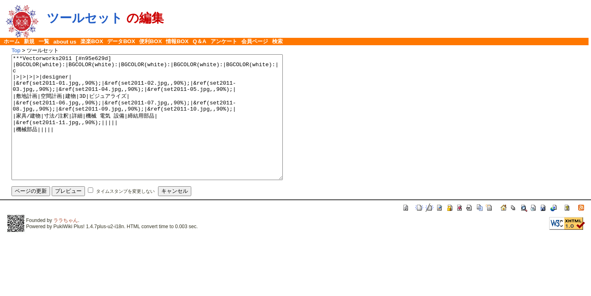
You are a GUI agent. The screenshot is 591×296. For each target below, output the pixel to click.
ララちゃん (65, 245)
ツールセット (85, 18)
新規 (29, 41)
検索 (277, 41)
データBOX (121, 41)
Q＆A (199, 41)
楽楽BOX (91, 41)
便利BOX (150, 41)
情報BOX (177, 41)
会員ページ (254, 41)
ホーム (12, 41)
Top (16, 50)
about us (64, 42)
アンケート (224, 41)
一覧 (44, 41)
